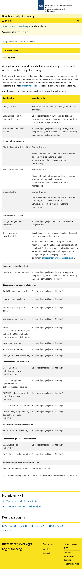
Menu (8, 20)
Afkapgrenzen (9, 57)
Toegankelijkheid (71, 564)
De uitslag (23, 26)
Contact (46, 553)
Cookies (67, 552)
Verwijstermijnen (17, 50)
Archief (46, 549)
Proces (13, 26)
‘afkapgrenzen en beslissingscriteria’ (57, 258)
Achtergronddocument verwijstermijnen (23, 506)
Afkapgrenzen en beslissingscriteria (21, 501)
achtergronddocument (30, 85)
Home (4, 26)
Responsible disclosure (69, 558)
